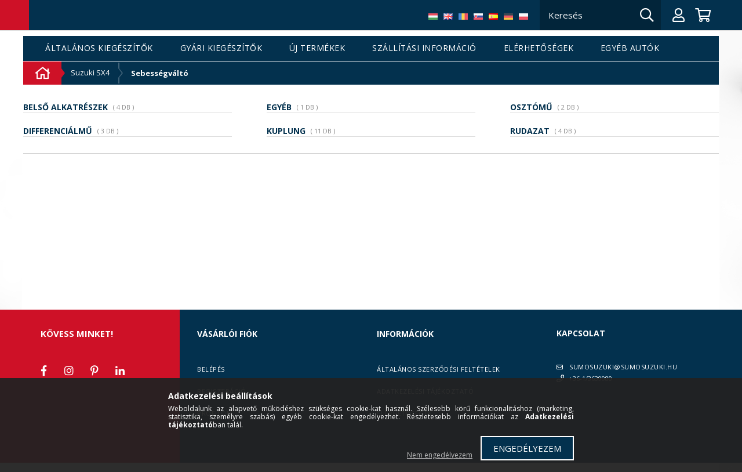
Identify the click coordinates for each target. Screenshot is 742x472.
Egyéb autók (630, 48)
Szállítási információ (424, 48)
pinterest (94, 370)
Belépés (211, 369)
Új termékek (317, 48)
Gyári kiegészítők (221, 48)
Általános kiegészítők (99, 48)
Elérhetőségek (539, 48)
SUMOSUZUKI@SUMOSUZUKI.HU (623, 366)
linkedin (120, 370)
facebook (43, 370)
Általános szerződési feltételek (438, 369)
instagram (69, 370)
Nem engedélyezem (439, 455)
